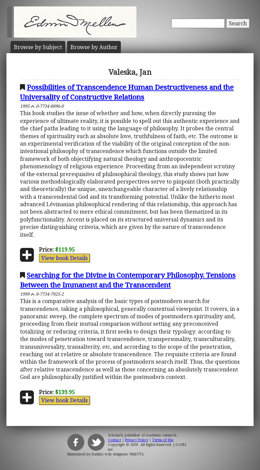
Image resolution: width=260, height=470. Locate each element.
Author (93, 47)
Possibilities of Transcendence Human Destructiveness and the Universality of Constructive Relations (127, 92)
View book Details (64, 258)
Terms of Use (162, 439)
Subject (38, 47)
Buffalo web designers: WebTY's (118, 454)
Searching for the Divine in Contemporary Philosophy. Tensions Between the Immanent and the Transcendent (128, 280)
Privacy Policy (136, 439)
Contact (114, 439)
